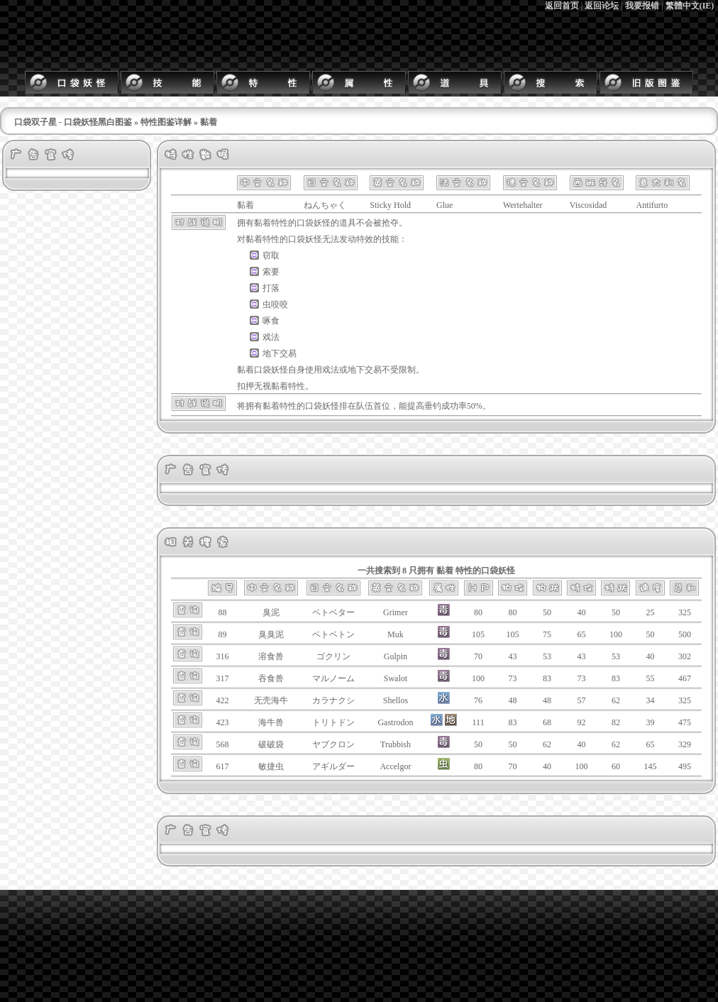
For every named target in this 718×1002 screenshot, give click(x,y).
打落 (271, 288)
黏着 (262, 223)
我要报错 (642, 6)
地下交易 (280, 353)
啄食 (271, 321)
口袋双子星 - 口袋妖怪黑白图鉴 (73, 122)
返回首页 (562, 6)
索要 (271, 272)
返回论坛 (602, 6)
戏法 (271, 337)
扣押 (245, 386)
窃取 (271, 255)
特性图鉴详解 (166, 122)
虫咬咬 (275, 304)
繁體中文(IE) (689, 6)
